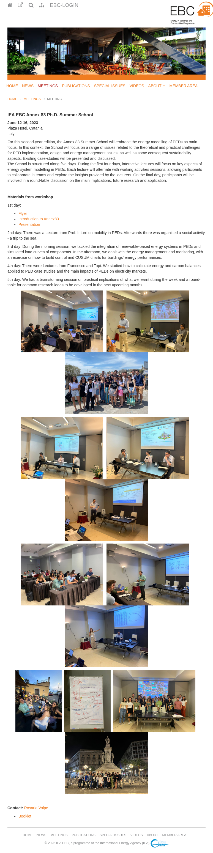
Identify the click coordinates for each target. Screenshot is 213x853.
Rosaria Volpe (36, 808)
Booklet (24, 816)
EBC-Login (64, 5)
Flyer (22, 213)
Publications (76, 86)
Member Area (183, 86)
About (156, 86)
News (28, 86)
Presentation (29, 224)
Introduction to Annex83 (38, 219)
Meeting (54, 99)
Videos (137, 86)
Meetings (48, 86)
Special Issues (109, 86)
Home (12, 86)
